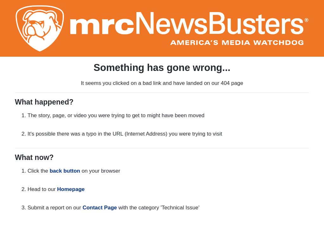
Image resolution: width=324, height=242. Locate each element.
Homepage (71, 189)
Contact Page (100, 208)
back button (65, 171)
